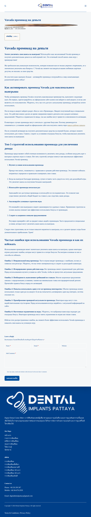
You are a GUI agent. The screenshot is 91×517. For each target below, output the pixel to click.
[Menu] (85, 6)
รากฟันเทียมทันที (11, 476)
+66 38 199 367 (15, 487)
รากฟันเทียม (9, 461)
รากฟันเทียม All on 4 (12, 470)
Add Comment (11, 353)
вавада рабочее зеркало (76, 125)
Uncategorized (20, 28)
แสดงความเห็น (12, 378)
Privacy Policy (25, 513)
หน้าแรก (8, 435)
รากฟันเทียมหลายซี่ (12, 467)
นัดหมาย (8, 450)
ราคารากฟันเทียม (11, 438)
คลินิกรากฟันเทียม (12, 441)
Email (36, 346)
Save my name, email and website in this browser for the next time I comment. (27, 371)
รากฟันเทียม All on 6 (12, 473)
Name (8, 346)
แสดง (15, 36)
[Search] (5, 6)
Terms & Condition (11, 513)
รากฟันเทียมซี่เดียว (12, 464)
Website (64, 346)
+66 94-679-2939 (17, 490)
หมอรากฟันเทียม (11, 444)
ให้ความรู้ (8, 447)
